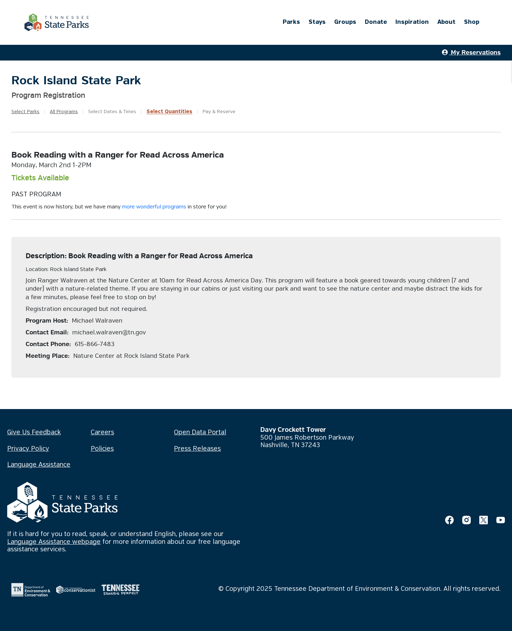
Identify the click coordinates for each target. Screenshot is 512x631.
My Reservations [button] (471, 52)
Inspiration (412, 22)
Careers (102, 432)
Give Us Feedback (34, 432)
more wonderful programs (154, 207)
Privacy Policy (28, 449)
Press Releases (197, 449)
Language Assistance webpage (54, 542)
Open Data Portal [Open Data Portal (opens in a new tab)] (200, 432)
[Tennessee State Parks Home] (56, 22)
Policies (102, 449)
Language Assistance (38, 465)
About (446, 22)
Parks (291, 22)
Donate (376, 22)
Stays (317, 22)
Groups (345, 22)
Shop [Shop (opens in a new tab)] (471, 22)
